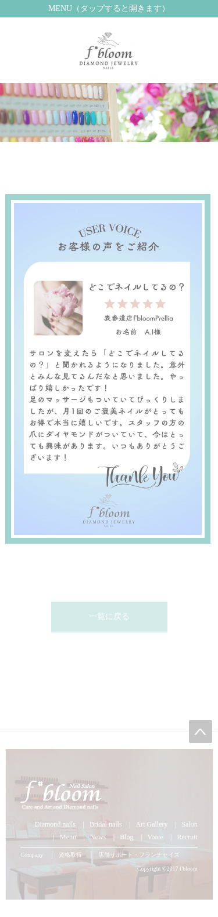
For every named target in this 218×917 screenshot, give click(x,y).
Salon (189, 824)
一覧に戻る (109, 616)
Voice (155, 837)
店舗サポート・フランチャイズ (139, 855)
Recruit (187, 837)
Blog (126, 837)
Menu (68, 837)
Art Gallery (152, 824)
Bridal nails (106, 824)
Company (31, 855)
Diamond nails (55, 824)
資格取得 (70, 855)
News (98, 837)
